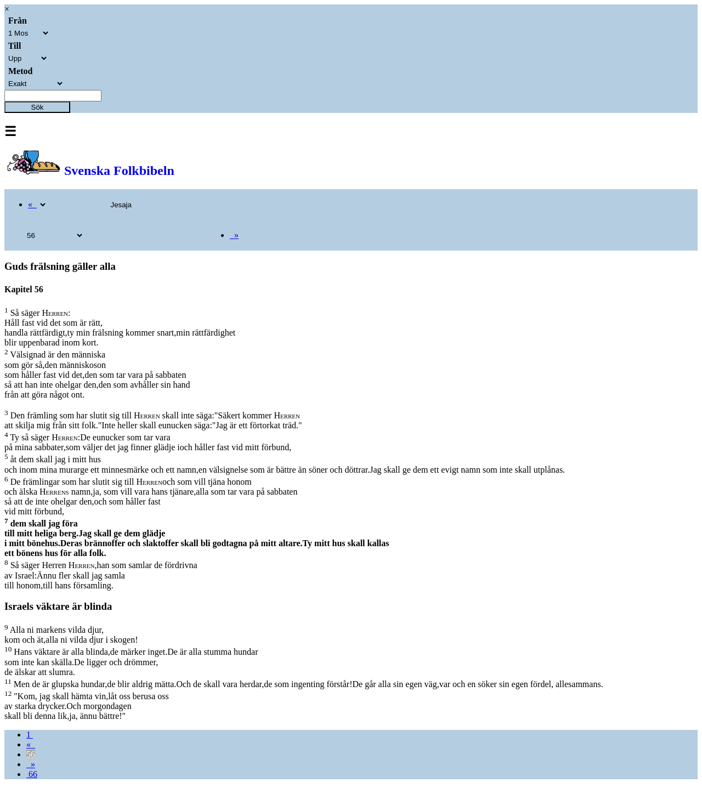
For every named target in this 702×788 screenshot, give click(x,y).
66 (31, 774)
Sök (37, 107)
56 (30, 754)
